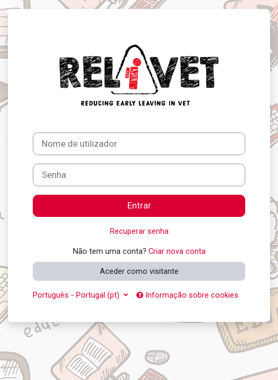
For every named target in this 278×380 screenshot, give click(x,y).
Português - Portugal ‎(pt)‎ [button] (77, 295)
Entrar (139, 206)
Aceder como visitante (139, 271)
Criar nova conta (177, 251)
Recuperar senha (139, 231)
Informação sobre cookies (187, 295)
